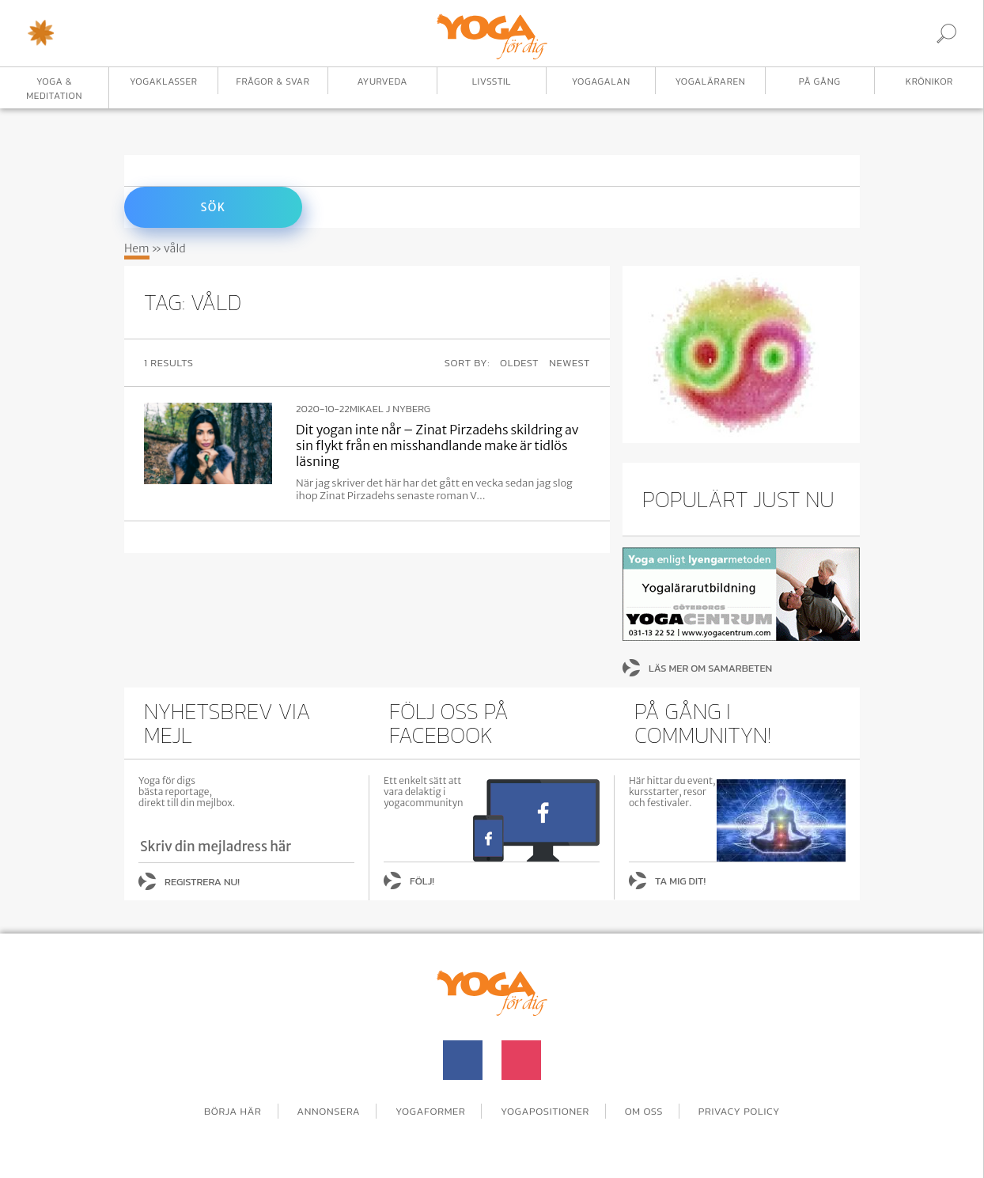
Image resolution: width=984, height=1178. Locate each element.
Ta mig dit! (680, 880)
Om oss (644, 1111)
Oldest (519, 362)
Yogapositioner (545, 1111)
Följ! (422, 880)
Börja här (233, 1111)
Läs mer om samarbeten (710, 668)
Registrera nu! (202, 881)
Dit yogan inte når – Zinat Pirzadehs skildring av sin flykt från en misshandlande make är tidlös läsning (437, 445)
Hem (136, 248)
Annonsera (328, 1111)
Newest (569, 362)
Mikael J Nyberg (390, 409)
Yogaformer (430, 1111)
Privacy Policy (739, 1111)
